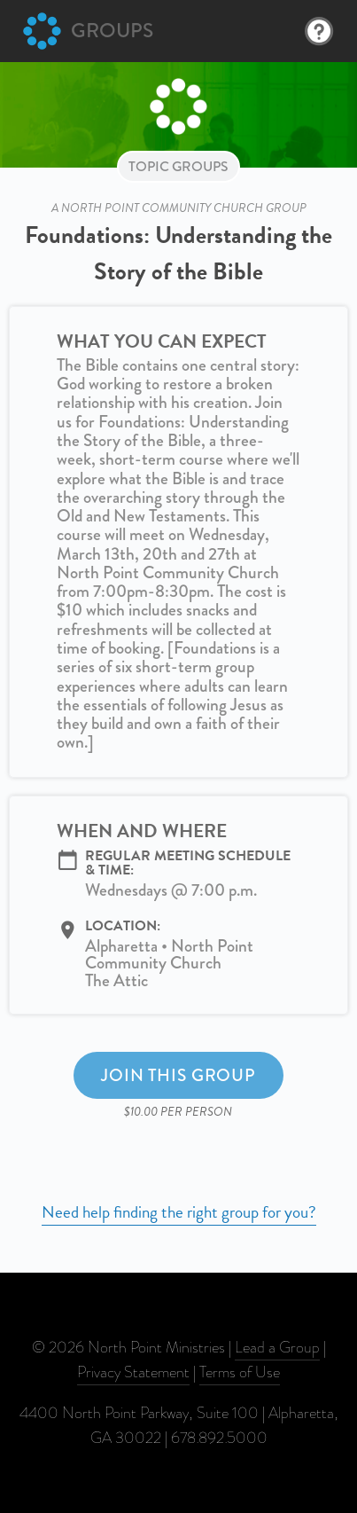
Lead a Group (277, 1347)
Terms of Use (239, 1372)
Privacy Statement (133, 1372)
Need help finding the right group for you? (179, 1212)
